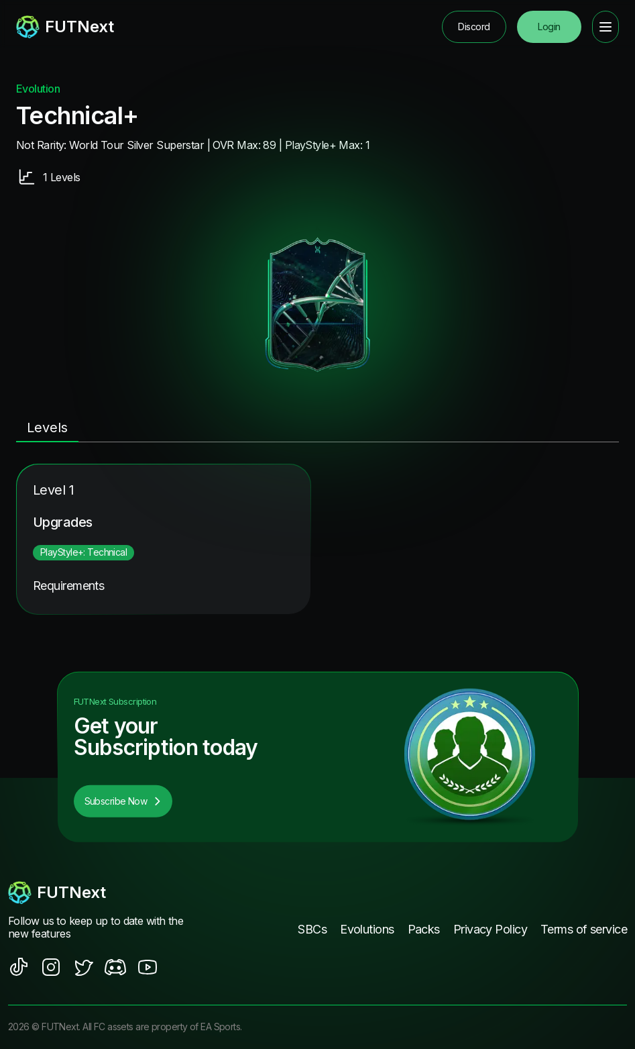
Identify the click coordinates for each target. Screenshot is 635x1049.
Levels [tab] (47, 427)
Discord (473, 26)
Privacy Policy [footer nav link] (490, 929)
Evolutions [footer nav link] (367, 929)
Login (549, 26)
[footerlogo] (101, 892)
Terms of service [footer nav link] (583, 929)
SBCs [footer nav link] (312, 929)
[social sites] (19, 967)
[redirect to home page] (65, 26)
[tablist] (317, 428)
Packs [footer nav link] (424, 929)
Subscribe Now (123, 801)
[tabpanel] (317, 539)
